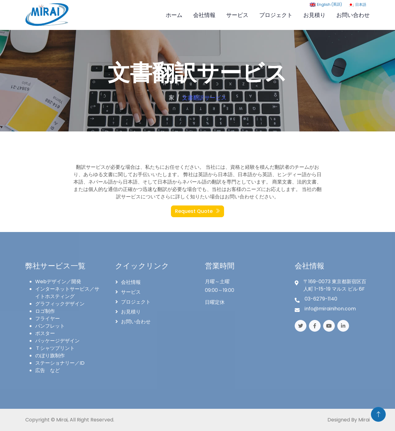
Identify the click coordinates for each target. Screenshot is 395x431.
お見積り (314, 15)
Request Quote (197, 211)
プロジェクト (276, 15)
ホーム (174, 15)
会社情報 (204, 15)
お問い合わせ (353, 15)
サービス (237, 15)
